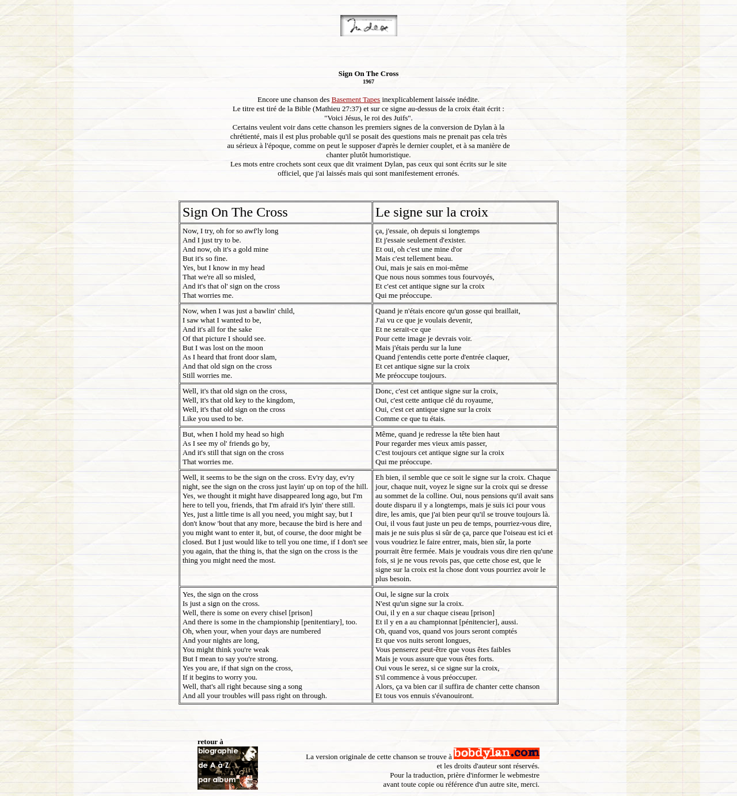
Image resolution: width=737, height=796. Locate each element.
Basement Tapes (356, 99)
